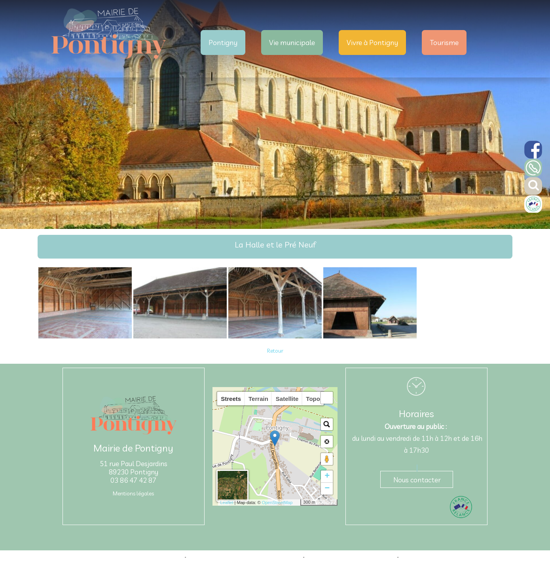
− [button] (327, 489)
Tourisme (444, 42)
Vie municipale (292, 42)
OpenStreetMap (277, 502)
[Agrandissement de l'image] (85, 336)
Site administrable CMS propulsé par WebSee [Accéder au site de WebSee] (351, 556)
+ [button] (327, 476)
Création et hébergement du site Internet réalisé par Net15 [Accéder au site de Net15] (245, 556)
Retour (275, 350)
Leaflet (226, 502)
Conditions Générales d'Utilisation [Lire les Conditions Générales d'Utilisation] (433, 556)
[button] (327, 398)
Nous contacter (417, 480)
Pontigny (223, 42)
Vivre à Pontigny (372, 42)
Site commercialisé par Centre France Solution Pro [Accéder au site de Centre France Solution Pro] (134, 556)
